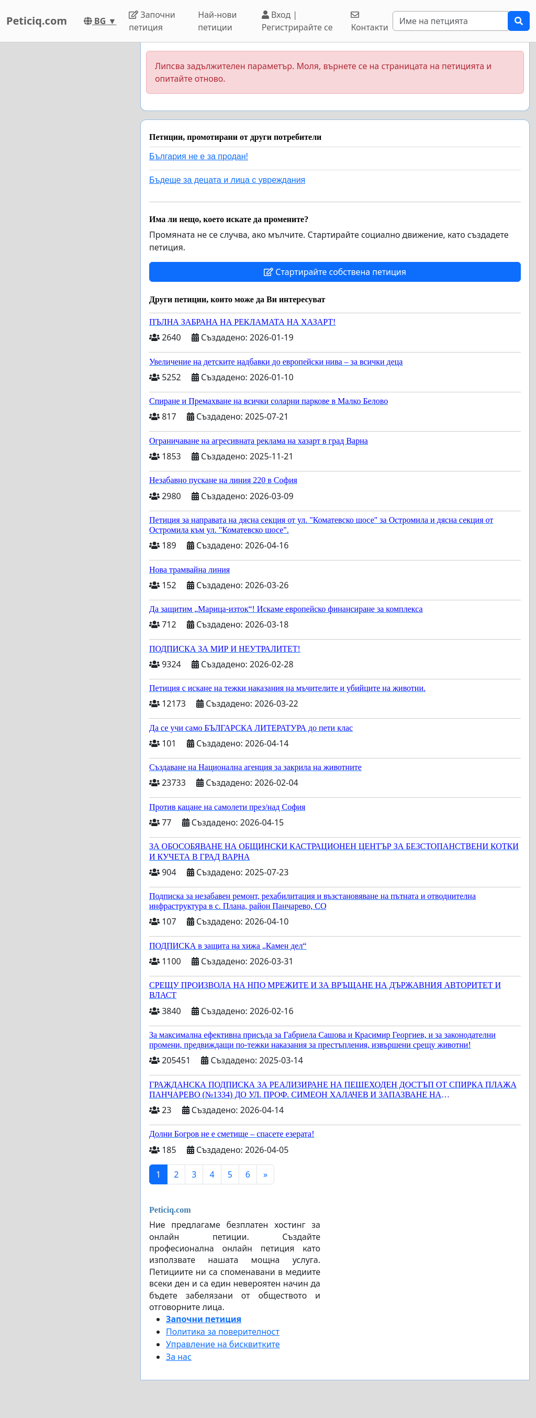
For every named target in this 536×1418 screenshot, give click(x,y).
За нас (179, 1356)
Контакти (369, 21)
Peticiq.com (36, 21)
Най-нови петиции (217, 21)
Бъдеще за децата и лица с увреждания (227, 179)
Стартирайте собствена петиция (335, 272)
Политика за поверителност (223, 1331)
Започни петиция (152, 21)
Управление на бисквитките (223, 1344)
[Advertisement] (67, 199)
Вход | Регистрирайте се (297, 21)
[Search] (450, 21)
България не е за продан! (198, 156)
